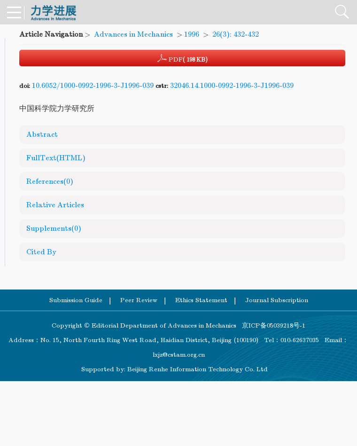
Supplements (53, 228)
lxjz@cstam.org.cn (179, 355)
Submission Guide (75, 300)
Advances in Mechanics (133, 34)
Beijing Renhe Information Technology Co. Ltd (197, 369)
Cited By (41, 252)
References (49, 181)
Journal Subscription (276, 300)
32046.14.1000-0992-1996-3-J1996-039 (232, 85)
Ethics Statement (201, 300)
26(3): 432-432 (235, 34)
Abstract (42, 134)
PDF (182, 58)
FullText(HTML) (55, 158)
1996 (191, 34)
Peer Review (138, 300)
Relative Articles (55, 205)
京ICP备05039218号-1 (270, 325)
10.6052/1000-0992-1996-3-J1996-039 (93, 85)
